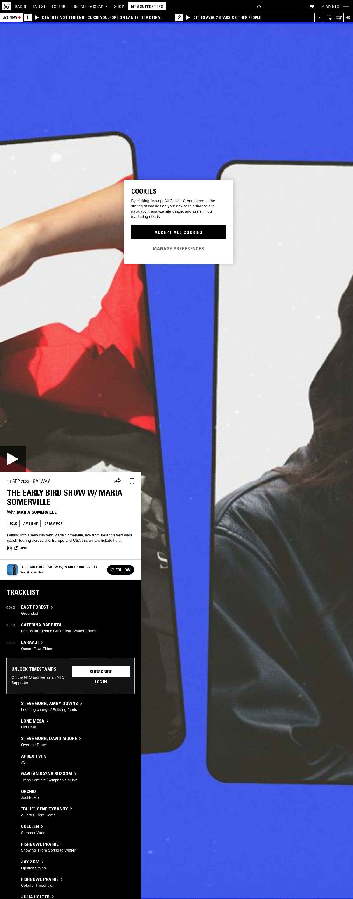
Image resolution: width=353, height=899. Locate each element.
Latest (39, 6)
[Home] (6, 6)
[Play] (13, 459)
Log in (101, 681)
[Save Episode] (132, 481)
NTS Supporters (147, 6)
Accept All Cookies (178, 232)
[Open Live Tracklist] (338, 17)
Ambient (30, 523)
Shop (119, 6)
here (117, 540)
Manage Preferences (178, 248)
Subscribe (101, 671)
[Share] (118, 481)
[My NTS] (329, 6)
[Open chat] (312, 6)
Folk (13, 523)
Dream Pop (53, 523)
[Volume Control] (348, 17)
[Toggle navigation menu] (346, 6)
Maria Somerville (37, 512)
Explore (59, 6)
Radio (20, 6)
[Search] (259, 6)
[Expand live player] (319, 17)
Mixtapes (91, 6)
